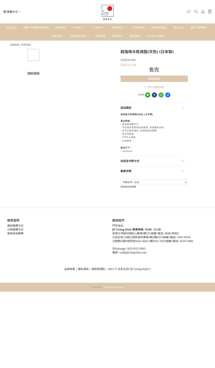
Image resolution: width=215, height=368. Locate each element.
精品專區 (100, 36)
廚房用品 (118, 27)
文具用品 (57, 36)
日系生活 (11, 27)
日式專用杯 (138, 27)
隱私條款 (83, 269)
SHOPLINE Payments (113, 287)
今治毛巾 (79, 27)
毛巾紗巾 (98, 27)
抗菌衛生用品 (80, 36)
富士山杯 (179, 27)
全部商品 (14, 44)
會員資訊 (135, 36)
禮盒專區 (61, 27)
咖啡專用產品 (159, 27)
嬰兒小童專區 (200, 27)
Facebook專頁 (155, 36)
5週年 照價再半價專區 (36, 27)
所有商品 (118, 36)
